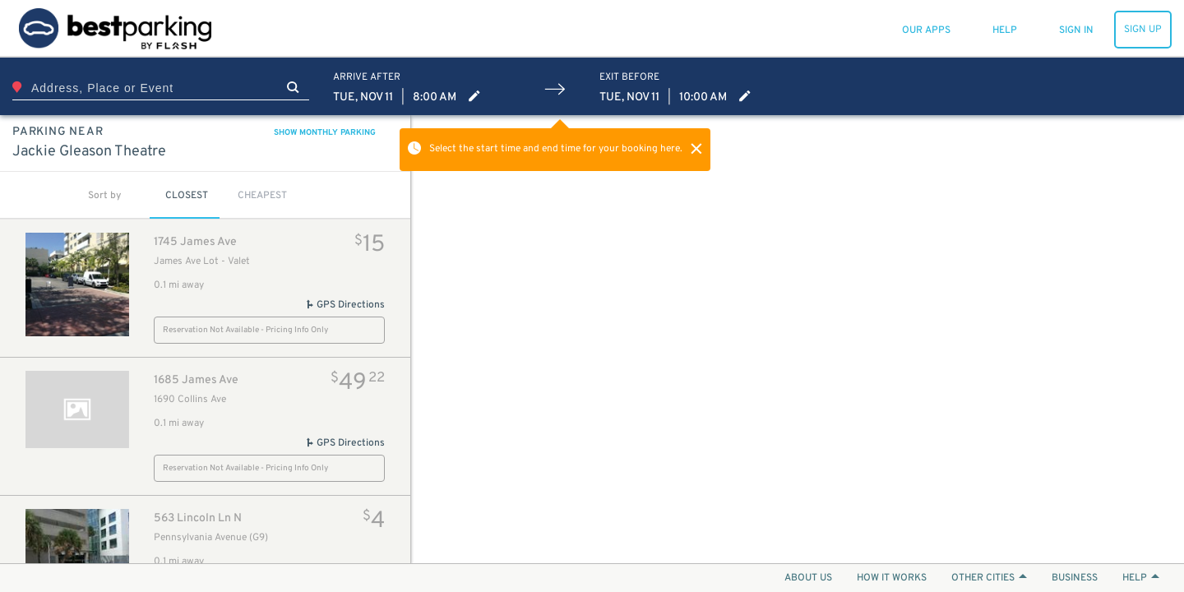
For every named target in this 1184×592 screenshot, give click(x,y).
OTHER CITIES (989, 578)
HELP (1140, 578)
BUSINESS (1075, 578)
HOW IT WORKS (892, 578)
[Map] (797, 339)
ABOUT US (808, 578)
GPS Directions (345, 305)
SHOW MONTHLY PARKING (325, 132)
